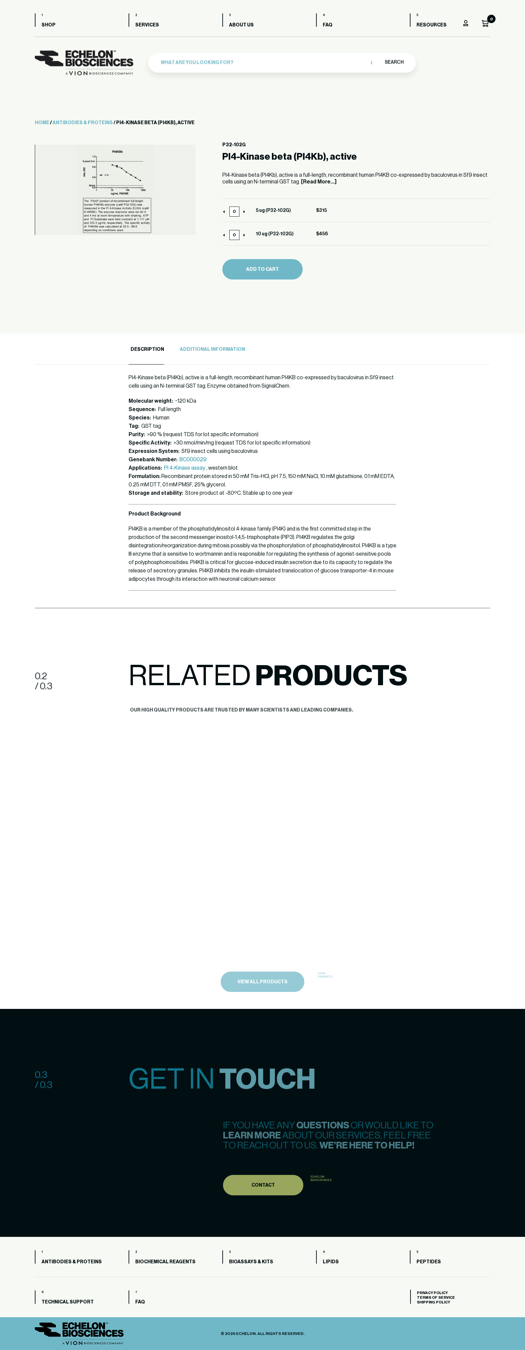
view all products (262, 998)
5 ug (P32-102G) (273, 210)
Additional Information (212, 349)
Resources (432, 25)
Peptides (429, 1262)
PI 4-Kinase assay (184, 468)
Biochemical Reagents (165, 1262)
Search (394, 60)
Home (42, 123)
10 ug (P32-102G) (275, 234)
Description (147, 349)
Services (147, 25)
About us (241, 25)
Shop (49, 25)
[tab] (146, 349)
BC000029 (193, 459)
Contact (263, 1200)
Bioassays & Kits (251, 1262)
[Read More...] (318, 181)
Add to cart (262, 269)
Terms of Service (436, 1297)
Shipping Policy (433, 1302)
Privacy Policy (432, 1293)
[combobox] (264, 60)
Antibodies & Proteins (83, 123)
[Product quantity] (234, 212)
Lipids (331, 1262)
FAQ (327, 25)
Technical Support (68, 1302)
